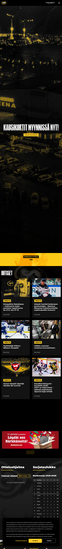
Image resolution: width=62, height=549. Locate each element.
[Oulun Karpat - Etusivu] (3, 3)
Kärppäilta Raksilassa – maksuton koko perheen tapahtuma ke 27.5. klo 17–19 (13, 307)
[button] (28, 452)
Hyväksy (35, 540)
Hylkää (49, 540)
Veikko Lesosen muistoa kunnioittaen (44, 347)
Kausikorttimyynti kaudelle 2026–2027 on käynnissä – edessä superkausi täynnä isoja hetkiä (43, 388)
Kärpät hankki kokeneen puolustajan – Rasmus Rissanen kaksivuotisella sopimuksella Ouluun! (46, 307)
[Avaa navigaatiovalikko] (59, 3)
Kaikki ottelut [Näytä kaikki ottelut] (23, 476)
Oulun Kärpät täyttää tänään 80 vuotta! (13, 385)
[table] (46, 505)
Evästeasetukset (21, 540)
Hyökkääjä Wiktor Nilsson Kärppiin (12, 347)
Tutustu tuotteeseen (31, 135)
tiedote (7, 300)
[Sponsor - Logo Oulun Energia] (50, 3)
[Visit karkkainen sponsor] (30, 440)
